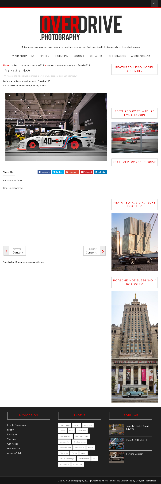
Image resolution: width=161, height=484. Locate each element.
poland (15, 65)
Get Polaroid (117, 56)
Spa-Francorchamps (67, 459)
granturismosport (82, 436)
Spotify (44, 56)
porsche (25, 65)
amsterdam (79, 447)
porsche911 (81, 431)
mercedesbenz (65, 436)
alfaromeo (64, 453)
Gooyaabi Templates (146, 480)
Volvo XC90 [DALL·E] (136, 440)
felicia (74, 453)
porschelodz (64, 464)
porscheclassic (83, 459)
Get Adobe (96, 56)
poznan (50, 65)
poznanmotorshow (66, 65)
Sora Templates (111, 480)
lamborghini (64, 442)
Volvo (71, 431)
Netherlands (64, 425)
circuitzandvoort (80, 442)
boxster (77, 425)
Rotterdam (88, 425)
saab (94, 459)
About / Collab (140, 56)
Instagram (61, 56)
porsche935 (38, 65)
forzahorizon (78, 464)
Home (6, 65)
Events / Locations (22, 56)
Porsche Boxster (134, 453)
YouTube (79, 56)
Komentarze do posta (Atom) (29, 262)
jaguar (83, 453)
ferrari (90, 447)
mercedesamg (65, 447)
